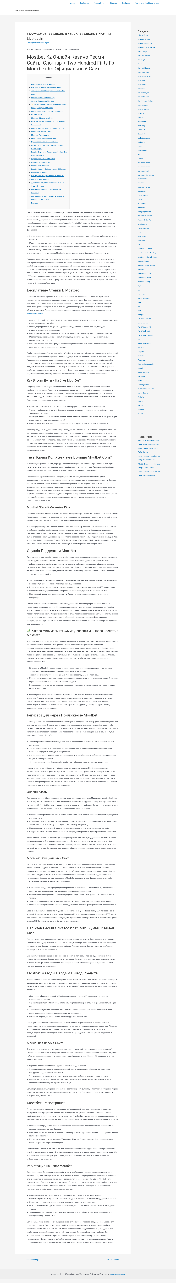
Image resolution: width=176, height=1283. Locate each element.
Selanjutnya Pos (113, 1263)
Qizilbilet (141, 356)
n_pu (140, 290)
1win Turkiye (143, 51)
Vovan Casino (143, 393)
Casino (140, 159)
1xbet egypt (142, 80)
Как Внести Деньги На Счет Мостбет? (47, 87)
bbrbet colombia (144, 138)
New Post (142, 294)
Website (141, 397)
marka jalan (142, 236)
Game (140, 199)
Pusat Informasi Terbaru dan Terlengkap (27, 10)
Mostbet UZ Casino (146, 273)
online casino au (144, 298)
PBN (140, 310)
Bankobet (142, 130)
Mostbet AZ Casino (146, 249)
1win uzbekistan (144, 56)
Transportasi (143, 380)
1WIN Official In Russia (147, 47)
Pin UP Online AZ (145, 331)
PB (139, 306)
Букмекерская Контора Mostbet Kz (46, 142)
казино (141, 405)
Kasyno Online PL (145, 220)
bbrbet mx (142, 142)
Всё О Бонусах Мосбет (40, 182)
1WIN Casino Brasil (145, 43)
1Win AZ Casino (144, 39)
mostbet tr (142, 269)
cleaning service (144, 187)
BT (139, 154)
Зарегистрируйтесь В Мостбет (44, 159)
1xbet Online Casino (146, 101)
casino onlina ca (144, 163)
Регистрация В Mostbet (41, 165)
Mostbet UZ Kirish (145, 277)
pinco (140, 339)
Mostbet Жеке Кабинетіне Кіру (44, 98)
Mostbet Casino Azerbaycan (149, 253)
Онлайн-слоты (37, 114)
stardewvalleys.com (117, 1278)
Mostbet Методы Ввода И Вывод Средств (49, 128)
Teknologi (142, 376)
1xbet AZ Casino (144, 68)
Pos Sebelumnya (32, 1263)
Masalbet (141, 240)
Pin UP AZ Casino (145, 319)
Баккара (34, 206)
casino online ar (144, 167)
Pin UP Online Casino (146, 335)
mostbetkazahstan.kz (35, 317)
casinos (141, 183)
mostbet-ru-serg (144, 282)
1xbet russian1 (144, 109)
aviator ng (142, 126)
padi (139, 302)
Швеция (141, 409)
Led (139, 232)
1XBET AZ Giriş (144, 72)
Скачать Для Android (40, 176)
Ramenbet (142, 360)
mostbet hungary (145, 261)
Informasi (142, 207)
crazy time (142, 191)
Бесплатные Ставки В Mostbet (44, 84)
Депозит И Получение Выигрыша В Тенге (49, 186)
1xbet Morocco (144, 97)
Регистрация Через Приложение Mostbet (48, 111)
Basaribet (142, 134)
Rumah (141, 368)
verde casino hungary (146, 389)
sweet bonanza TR (145, 372)
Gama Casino (143, 195)
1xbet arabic (143, 64)
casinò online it (144, 171)
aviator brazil (143, 121)
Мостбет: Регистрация (40, 135)
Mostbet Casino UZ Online (148, 257)
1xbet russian (143, 105)
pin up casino (143, 323)
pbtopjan (141, 314)
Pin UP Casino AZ (145, 327)
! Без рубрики (143, 35)
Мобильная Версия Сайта (42, 131)
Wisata (140, 401)
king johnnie (143, 224)
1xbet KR (141, 88)
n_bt (139, 286)
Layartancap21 (144, 228)
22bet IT (141, 113)
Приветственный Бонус (41, 162)
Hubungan (142, 203)
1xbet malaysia (144, 93)
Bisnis (140, 146)
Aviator (141, 117)
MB (139, 245)
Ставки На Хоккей (39, 189)
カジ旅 (140, 413)
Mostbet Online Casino (147, 265)
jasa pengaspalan (145, 212)
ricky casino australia (146, 364)
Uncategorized (33, 43)
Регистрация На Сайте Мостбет (44, 138)
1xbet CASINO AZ (145, 76)
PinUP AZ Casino (145, 343)
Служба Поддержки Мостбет (43, 101)
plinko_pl (141, 347)
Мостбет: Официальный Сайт (43, 118)
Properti (141, 352)
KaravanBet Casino (145, 216)
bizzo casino (143, 150)
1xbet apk (142, 60)
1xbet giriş (142, 84)
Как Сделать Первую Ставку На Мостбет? (49, 179)
